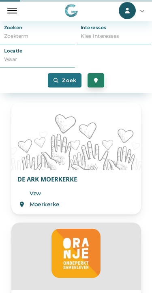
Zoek (64, 80)
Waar (10, 59)
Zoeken (13, 28)
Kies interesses (100, 36)
